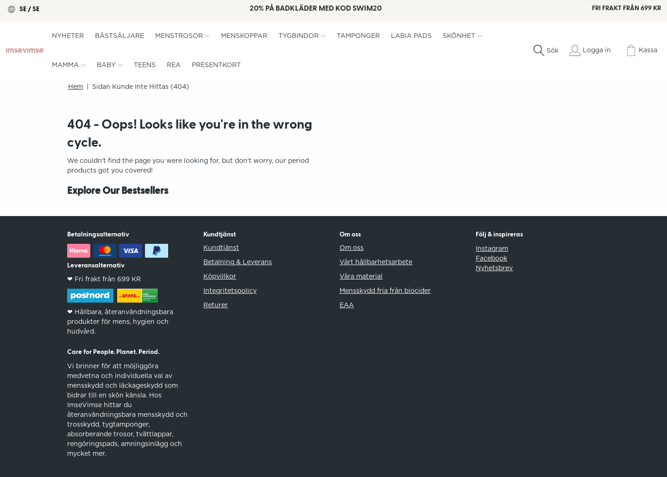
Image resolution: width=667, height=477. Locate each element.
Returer (215, 305)
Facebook (491, 258)
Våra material (361, 276)
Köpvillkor (219, 276)
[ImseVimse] (25, 50)
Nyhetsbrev (494, 268)
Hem (75, 87)
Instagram (492, 248)
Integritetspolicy (230, 290)
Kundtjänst (221, 247)
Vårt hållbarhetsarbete (376, 262)
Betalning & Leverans (237, 262)
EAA (347, 305)
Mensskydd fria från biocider (385, 290)
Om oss (352, 247)
